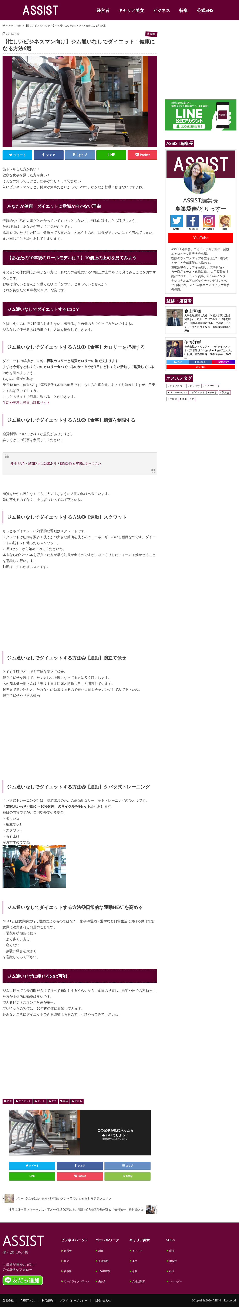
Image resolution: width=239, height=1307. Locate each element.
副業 (100, 1250)
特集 (183, 10)
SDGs (170, 1240)
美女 (134, 1261)
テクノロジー (177, 386)
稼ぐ (66, 1261)
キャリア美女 (131, 10)
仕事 (184, 398)
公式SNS (205, 10)
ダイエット (24, 1100)
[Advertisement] (80, 1053)
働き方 (102, 1281)
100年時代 (104, 1271)
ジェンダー (175, 1281)
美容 (65, 1100)
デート (41, 1100)
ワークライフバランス (77, 1281)
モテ (54, 1100)
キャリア (194, 386)
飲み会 (78, 1100)
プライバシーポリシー (73, 1300)
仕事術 (173, 398)
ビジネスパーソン (74, 1240)
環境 (171, 1250)
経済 (171, 1271)
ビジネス (161, 10)
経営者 (103, 10)
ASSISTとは (28, 1300)
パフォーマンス (178, 392)
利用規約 (47, 1300)
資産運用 (103, 1261)
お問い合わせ (102, 1300)
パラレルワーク (107, 1240)
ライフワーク (212, 386)
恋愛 (134, 1271)
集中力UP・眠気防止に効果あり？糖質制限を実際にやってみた (56, 463)
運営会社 (8, 1300)
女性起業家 (138, 1281)
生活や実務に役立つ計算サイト (26, 402)
